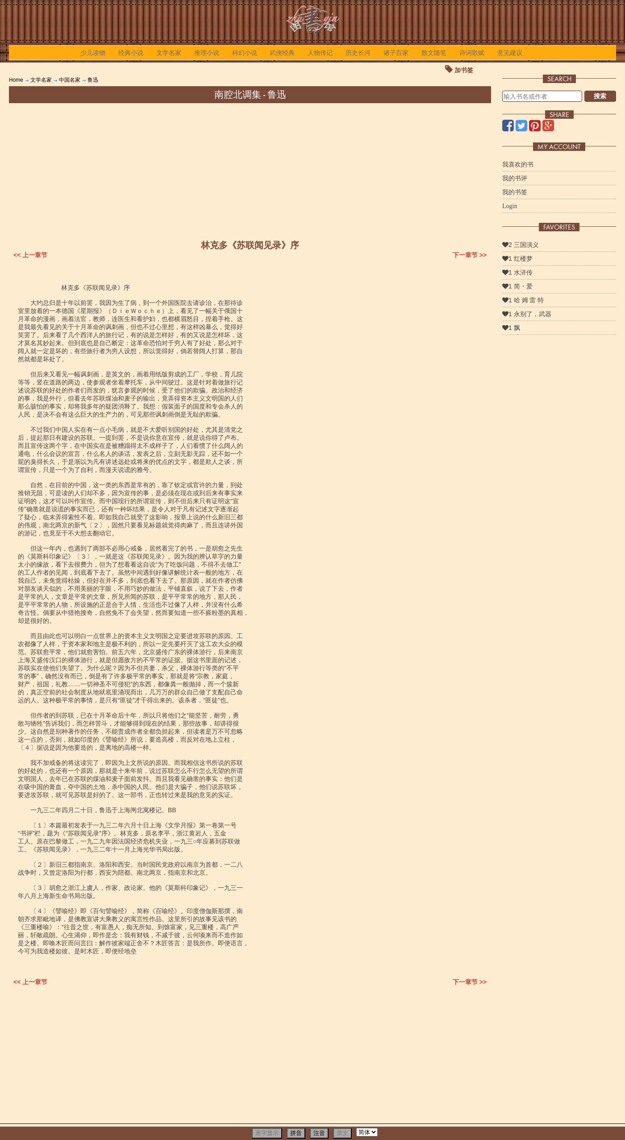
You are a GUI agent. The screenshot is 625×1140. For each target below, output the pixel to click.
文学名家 (168, 52)
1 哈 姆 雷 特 (523, 300)
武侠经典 (282, 52)
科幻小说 (244, 52)
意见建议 (509, 52)
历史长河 (358, 52)
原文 (342, 1133)
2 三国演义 (520, 244)
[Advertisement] (250, 170)
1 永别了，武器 (526, 313)
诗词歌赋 (471, 52)
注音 (319, 1133)
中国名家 (69, 80)
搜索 (600, 96)
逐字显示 (267, 1133)
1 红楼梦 (517, 258)
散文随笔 (433, 52)
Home (16, 80)
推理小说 (206, 52)
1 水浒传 (517, 272)
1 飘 (511, 327)
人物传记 (320, 52)
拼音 (296, 1133)
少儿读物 (92, 52)
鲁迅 (93, 80)
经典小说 (130, 52)
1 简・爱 (517, 286)
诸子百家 (395, 52)
